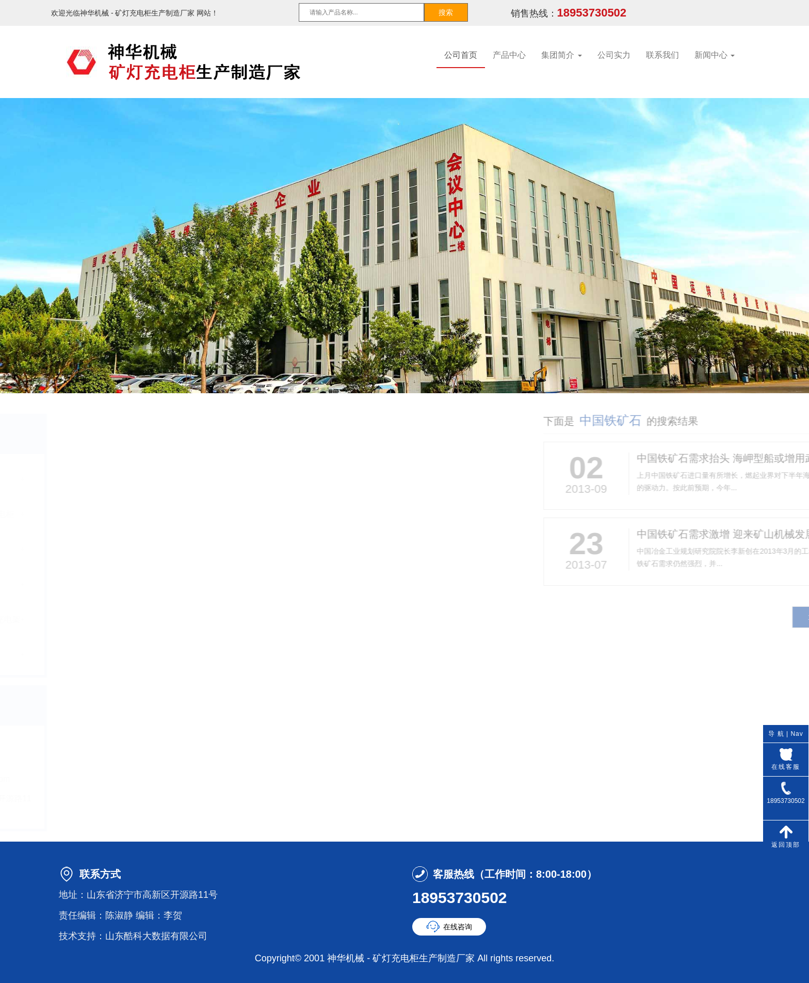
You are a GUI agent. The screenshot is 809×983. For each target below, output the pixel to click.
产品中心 (509, 55)
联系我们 (662, 55)
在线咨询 (457, 927)
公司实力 (613, 55)
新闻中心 (714, 55)
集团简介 (561, 55)
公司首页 (460, 55)
